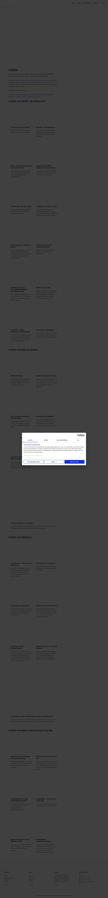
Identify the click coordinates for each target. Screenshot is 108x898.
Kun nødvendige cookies (33, 461)
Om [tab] (78, 440)
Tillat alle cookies (74, 461)
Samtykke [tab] (30, 440)
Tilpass (54, 461)
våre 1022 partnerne (32, 447)
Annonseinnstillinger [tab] (62, 440)
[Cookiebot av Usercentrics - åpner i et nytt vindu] (78, 435)
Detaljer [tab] (46, 440)
